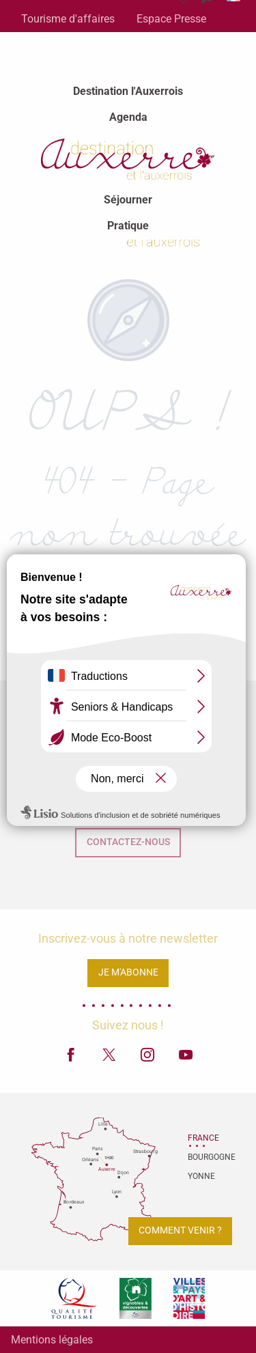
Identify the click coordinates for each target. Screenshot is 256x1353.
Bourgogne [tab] (205, 1157)
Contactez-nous (128, 842)
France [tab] (203, 1138)
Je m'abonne (128, 972)
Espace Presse (171, 18)
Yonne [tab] (201, 1176)
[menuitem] (128, 91)
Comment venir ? (180, 1230)
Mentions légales (52, 1339)
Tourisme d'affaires (68, 18)
